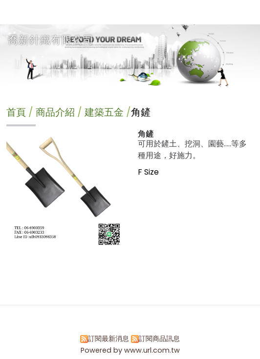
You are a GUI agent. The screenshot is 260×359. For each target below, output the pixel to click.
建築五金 (104, 112)
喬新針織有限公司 (51, 40)
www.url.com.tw (152, 350)
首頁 (16, 112)
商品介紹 (56, 112)
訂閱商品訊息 (159, 338)
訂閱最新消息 (108, 338)
